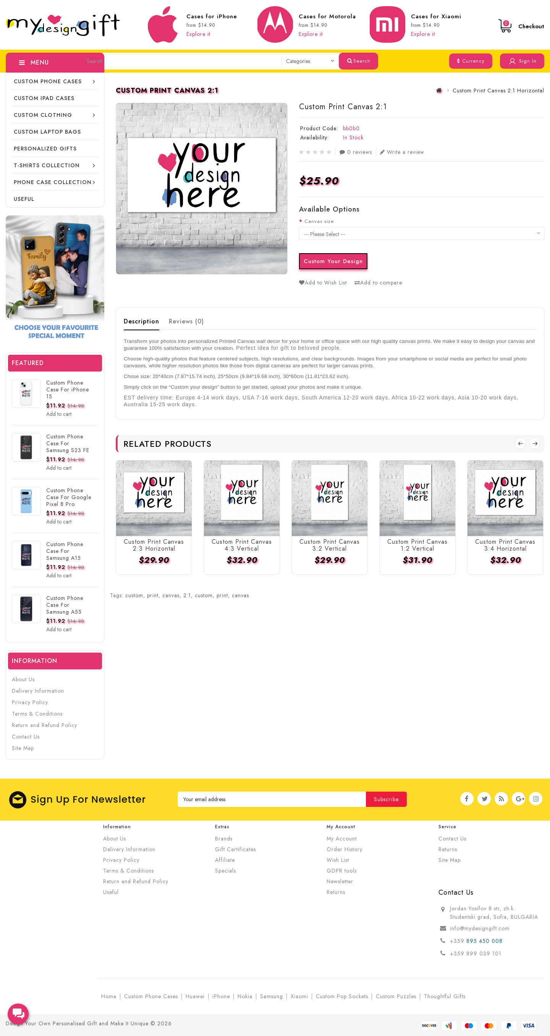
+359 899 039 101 (475, 953)
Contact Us (26, 736)
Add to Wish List (323, 282)
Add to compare (378, 282)
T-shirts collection (47, 165)
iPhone (221, 996)
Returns (336, 892)
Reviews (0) (186, 321)
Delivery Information (38, 691)
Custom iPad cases (44, 98)
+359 (458, 941)
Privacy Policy (30, 702)
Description (141, 321)
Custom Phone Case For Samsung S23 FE (67, 443)
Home (108, 996)
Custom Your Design (333, 261)
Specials (225, 870)
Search (358, 61)
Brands (224, 838)
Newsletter (340, 881)
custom (134, 595)
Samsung (271, 996)
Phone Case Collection (53, 182)
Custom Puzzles (396, 996)
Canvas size (319, 221)
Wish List (338, 860)
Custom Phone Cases (48, 81)
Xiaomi (299, 996)
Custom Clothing (43, 115)
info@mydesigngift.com (480, 928)
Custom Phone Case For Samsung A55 (64, 605)
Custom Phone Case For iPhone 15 (67, 389)
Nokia (245, 996)
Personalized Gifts (45, 148)
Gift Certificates (235, 849)
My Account (342, 838)
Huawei (195, 996)
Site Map (23, 748)
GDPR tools (342, 870)
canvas (171, 595)
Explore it (198, 34)
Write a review (402, 151)
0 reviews (356, 151)
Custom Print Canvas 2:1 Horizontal (498, 90)
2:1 (187, 595)
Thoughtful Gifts (445, 996)
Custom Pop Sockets (342, 996)
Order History (344, 849)
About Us (23, 679)
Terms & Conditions (37, 714)
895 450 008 (485, 941)
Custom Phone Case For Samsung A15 (64, 551)
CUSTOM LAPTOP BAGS (47, 132)
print (153, 595)
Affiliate (225, 860)
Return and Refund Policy (44, 725)
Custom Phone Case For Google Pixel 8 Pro (68, 497)
